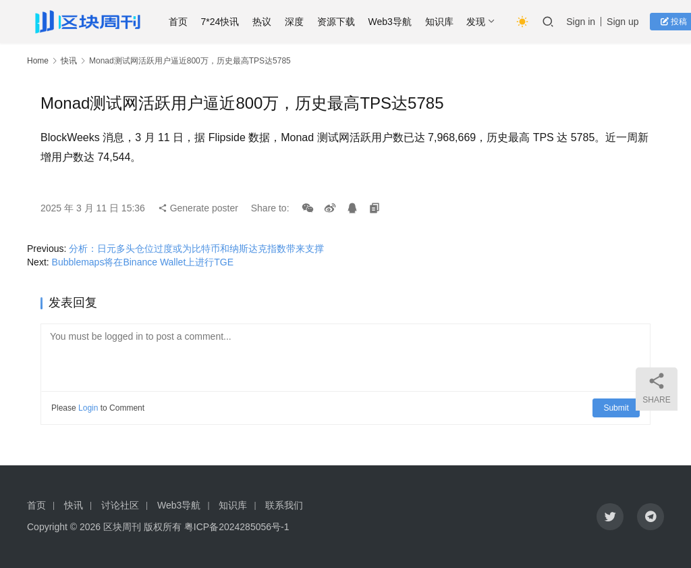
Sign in (584, 21)
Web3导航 (393, 21)
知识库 (443, 21)
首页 (181, 21)
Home (38, 61)
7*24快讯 (223, 21)
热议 (265, 21)
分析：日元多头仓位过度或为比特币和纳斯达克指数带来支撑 (196, 248)
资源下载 (339, 21)
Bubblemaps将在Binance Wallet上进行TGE (142, 262)
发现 (479, 21)
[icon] (610, 516)
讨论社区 (120, 505)
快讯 (69, 61)
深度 (298, 21)
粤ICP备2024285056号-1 (236, 526)
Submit (616, 408)
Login (88, 408)
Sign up (626, 21)
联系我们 (284, 505)
